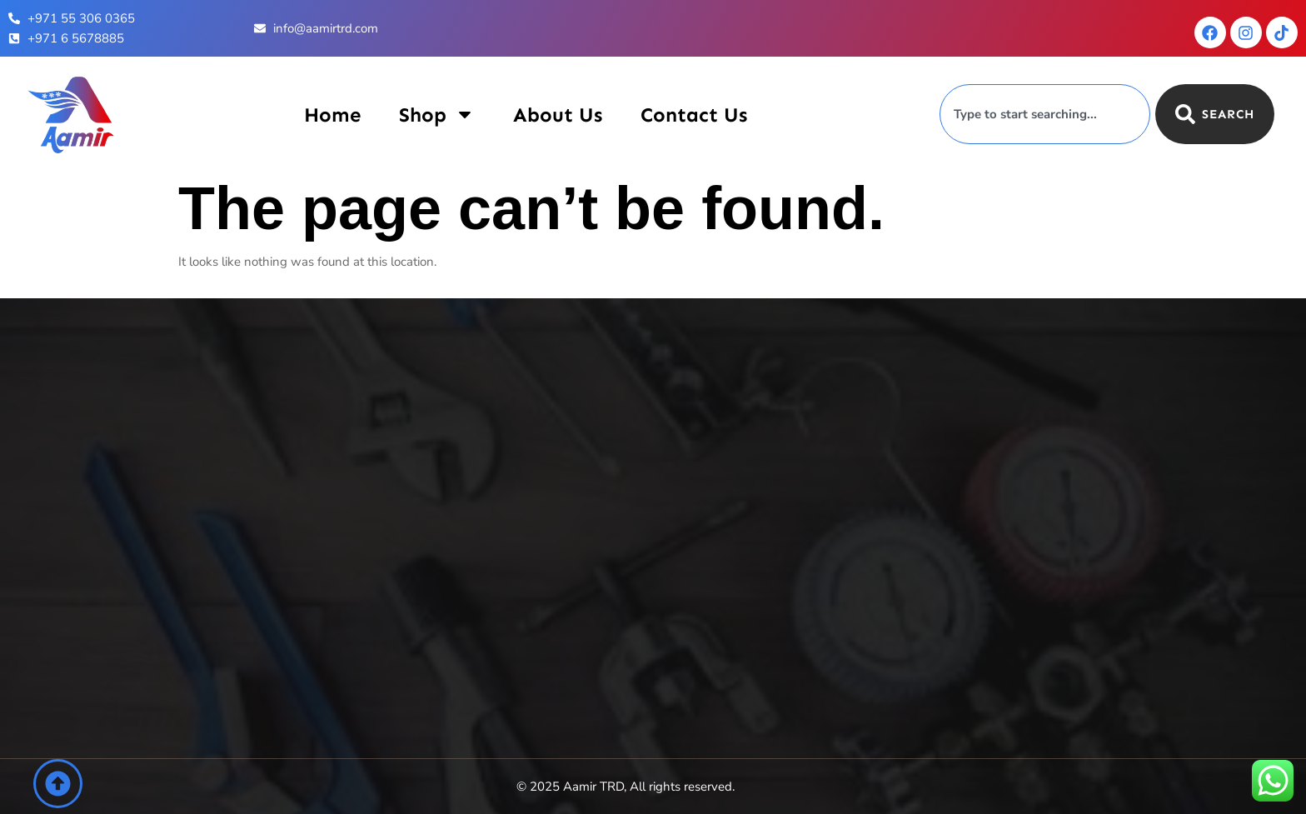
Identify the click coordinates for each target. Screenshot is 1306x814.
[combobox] (1045, 114)
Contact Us (694, 114)
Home (332, 114)
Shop (437, 114)
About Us (557, 114)
